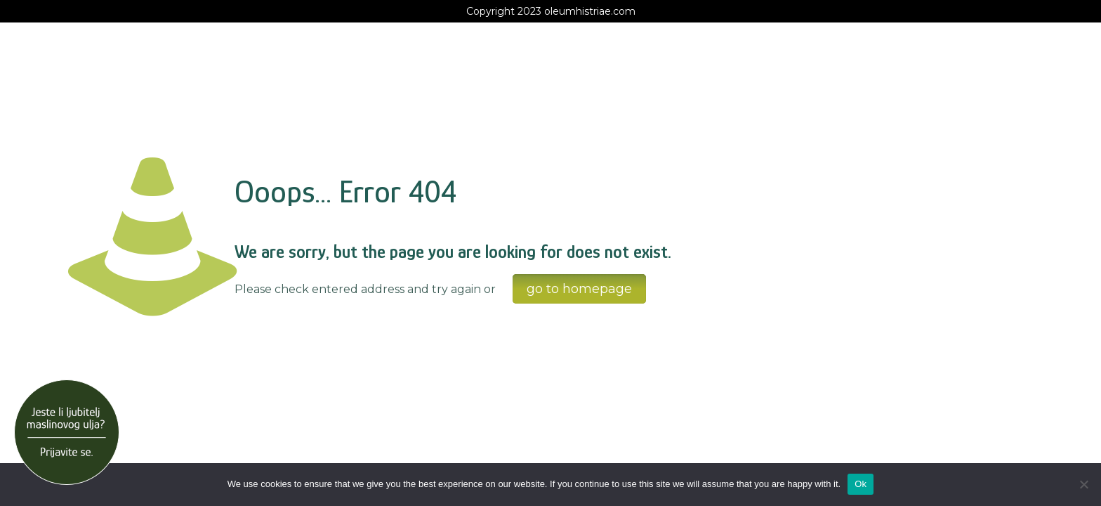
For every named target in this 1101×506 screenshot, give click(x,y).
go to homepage (579, 289)
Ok (860, 484)
